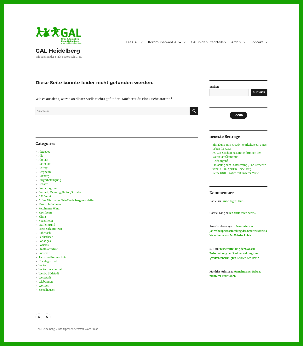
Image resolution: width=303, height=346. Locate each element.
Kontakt (257, 42)
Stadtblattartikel (49, 249)
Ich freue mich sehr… (242, 213)
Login (238, 115)
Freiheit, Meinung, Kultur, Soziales (60, 192)
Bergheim (45, 172)
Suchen (214, 86)
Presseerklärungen (50, 229)
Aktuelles (44, 151)
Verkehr (44, 265)
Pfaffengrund (47, 224)
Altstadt (43, 159)
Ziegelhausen (47, 289)
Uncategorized (48, 261)
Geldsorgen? (220, 161)
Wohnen (44, 285)
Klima (42, 216)
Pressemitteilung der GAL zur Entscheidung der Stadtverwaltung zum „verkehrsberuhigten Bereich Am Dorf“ (234, 253)
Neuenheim (46, 220)
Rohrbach (45, 233)
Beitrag (43, 168)
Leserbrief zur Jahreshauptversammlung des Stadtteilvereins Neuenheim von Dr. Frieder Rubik (238, 231)
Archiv (236, 42)
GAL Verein (46, 196)
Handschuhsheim (50, 204)
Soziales (44, 245)
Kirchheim (45, 212)
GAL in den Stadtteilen (208, 42)
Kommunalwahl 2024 (164, 42)
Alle (41, 155)
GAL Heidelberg (58, 50)
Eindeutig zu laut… (233, 201)
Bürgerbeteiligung (50, 180)
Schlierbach (46, 237)
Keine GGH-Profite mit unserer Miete (236, 173)
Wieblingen (46, 281)
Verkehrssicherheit (51, 269)
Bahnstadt (45, 164)
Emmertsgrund (48, 188)
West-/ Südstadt (49, 273)
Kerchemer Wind (49, 208)
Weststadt (45, 277)
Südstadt (44, 253)
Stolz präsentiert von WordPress (78, 329)
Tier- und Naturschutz (52, 257)
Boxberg (44, 176)
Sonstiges (45, 241)
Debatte (43, 184)
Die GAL (132, 42)
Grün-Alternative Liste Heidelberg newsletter (66, 200)
